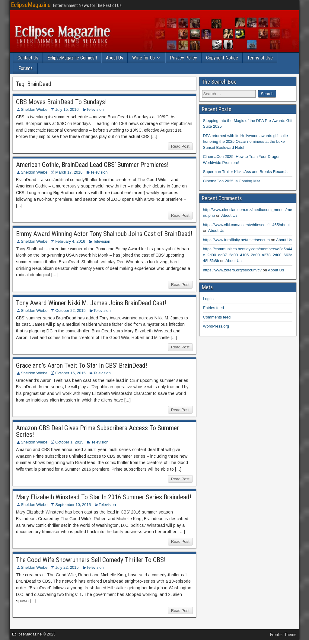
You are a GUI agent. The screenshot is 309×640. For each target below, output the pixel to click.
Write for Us (143, 58)
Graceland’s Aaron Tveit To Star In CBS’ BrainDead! (81, 365)
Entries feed (213, 308)
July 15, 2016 (66, 109)
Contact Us (28, 58)
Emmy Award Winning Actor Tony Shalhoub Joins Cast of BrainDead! (104, 234)
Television (95, 109)
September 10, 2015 (73, 504)
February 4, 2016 (70, 241)
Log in (208, 298)
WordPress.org (216, 326)
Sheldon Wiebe (34, 109)
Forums (25, 68)
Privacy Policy (183, 58)
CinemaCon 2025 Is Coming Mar (231, 181)
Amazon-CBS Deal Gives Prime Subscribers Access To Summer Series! (97, 431)
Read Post (180, 146)
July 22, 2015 (66, 567)
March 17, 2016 (68, 172)
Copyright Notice (222, 58)
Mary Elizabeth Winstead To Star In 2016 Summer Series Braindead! (103, 497)
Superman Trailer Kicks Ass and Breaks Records (245, 171)
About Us (114, 58)
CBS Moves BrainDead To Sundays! (61, 102)
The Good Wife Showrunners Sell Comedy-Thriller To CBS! (91, 560)
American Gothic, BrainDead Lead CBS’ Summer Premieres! (92, 164)
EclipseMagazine (31, 4)
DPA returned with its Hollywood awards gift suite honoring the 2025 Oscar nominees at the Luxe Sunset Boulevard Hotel (245, 141)
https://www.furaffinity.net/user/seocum (236, 240)
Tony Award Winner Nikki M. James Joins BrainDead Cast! (91, 303)
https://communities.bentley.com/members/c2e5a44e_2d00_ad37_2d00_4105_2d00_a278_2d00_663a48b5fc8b (247, 255)
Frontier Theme (283, 634)
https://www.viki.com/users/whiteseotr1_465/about (246, 224)
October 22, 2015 (70, 310)
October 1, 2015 (69, 442)
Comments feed (217, 317)
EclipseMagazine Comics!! (72, 58)
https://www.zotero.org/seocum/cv (232, 270)
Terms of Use (260, 58)
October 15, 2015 (70, 373)
